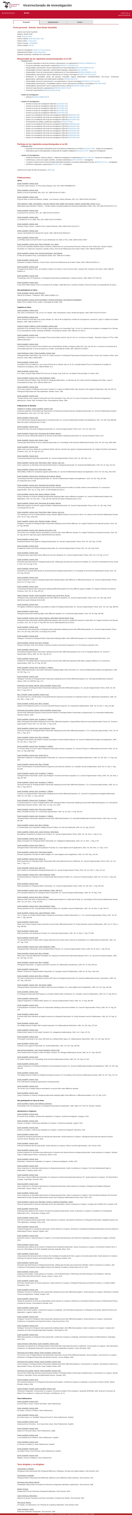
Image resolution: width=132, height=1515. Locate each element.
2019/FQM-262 (62, 106)
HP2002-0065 (57, 164)
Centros (79, 22)
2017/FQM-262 (62, 108)
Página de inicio (8, 13)
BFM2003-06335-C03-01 (62, 88)
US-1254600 (82, 70)
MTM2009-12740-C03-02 (90, 81)
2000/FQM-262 (74, 135)
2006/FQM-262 (74, 124)
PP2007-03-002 (66, 122)
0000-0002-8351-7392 (36, 39)
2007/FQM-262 (74, 119)
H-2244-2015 (32, 41)
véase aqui (51, 170)
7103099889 (33, 43)
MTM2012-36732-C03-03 (86, 74)
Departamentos (53, 22)
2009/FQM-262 (74, 115)
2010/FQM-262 (62, 113)
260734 (31, 45)
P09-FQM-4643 (100, 83)
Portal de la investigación (124, 14)
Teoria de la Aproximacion (42, 50)
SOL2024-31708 (82, 151)
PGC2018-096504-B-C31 (84, 68)
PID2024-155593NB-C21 (86, 63)
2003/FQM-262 (74, 131)
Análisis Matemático (39, 52)
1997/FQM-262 (74, 137)
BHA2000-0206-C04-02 (52, 90)
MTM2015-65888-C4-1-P (87, 72)
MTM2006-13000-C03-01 (80, 86)
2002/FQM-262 (74, 133)
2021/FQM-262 (62, 104)
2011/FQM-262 (62, 110)
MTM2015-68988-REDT (41, 97)
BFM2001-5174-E (101, 162)
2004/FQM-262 (74, 126)
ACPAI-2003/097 (77, 160)
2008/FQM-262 (74, 117)
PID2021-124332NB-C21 (69, 65)
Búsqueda (26, 22)
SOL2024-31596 (89, 148)
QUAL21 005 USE (88, 157)
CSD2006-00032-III (70, 79)
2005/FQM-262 (74, 128)
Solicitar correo (27, 36)
